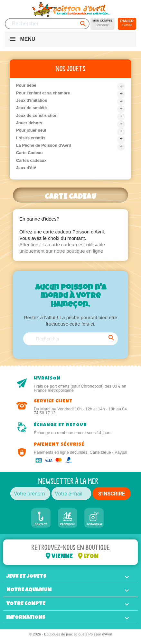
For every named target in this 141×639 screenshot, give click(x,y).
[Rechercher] (47, 23)
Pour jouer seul (31, 130)
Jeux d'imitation (31, 100)
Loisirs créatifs (30, 138)
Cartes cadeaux (31, 160)
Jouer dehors (29, 122)
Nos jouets (70, 68)
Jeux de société (31, 107)
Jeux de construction (37, 115)
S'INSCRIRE (111, 494)
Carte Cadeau (29, 152)
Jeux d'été (26, 167)
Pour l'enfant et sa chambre (43, 93)
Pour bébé (26, 85)
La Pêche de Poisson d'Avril (43, 145)
